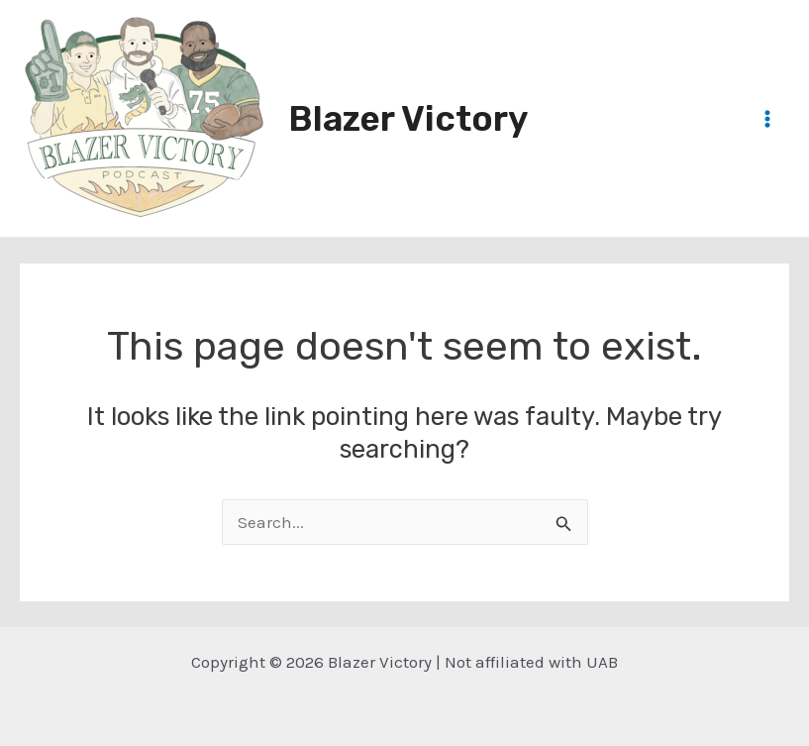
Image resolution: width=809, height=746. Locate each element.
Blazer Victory (408, 119)
